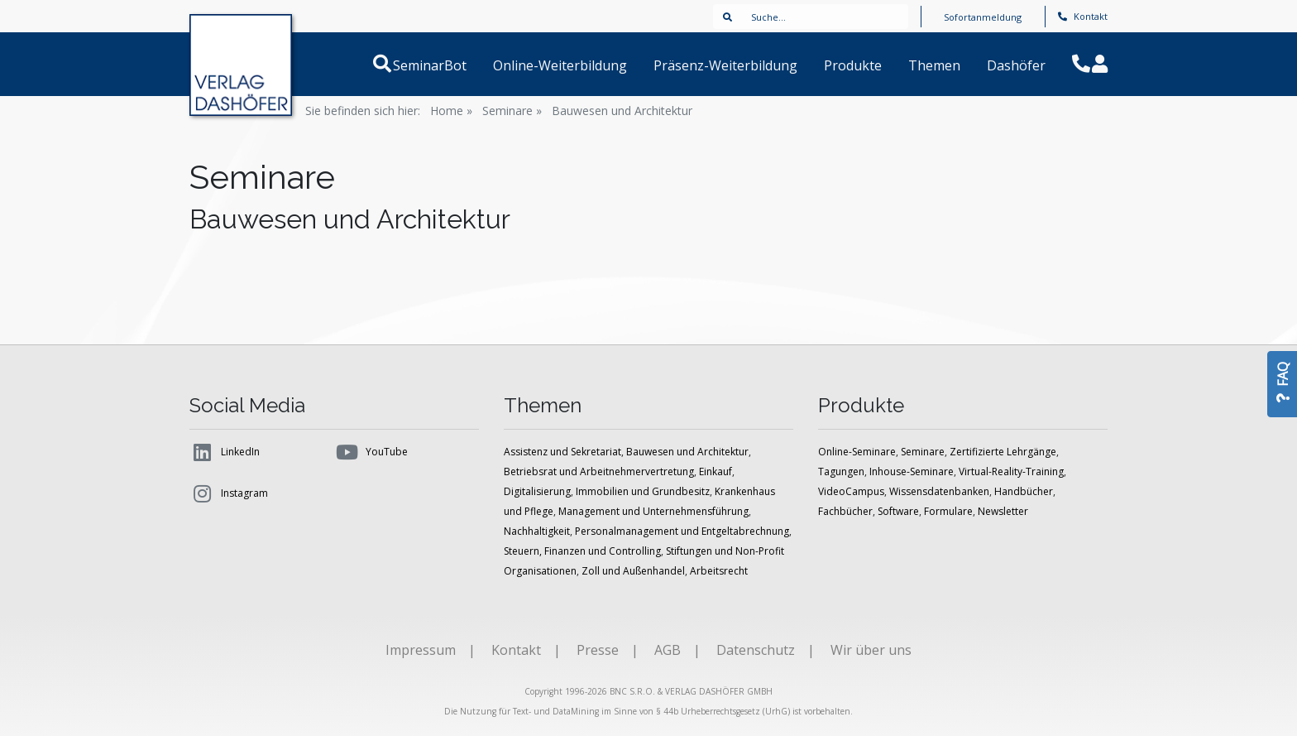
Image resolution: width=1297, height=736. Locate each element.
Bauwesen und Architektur (622, 110)
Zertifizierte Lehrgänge (1003, 452)
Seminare (923, 452)
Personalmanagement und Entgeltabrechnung (682, 531)
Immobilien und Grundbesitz (643, 491)
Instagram (228, 493)
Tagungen (841, 471)
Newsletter (1003, 511)
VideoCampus (851, 491)
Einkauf (715, 471)
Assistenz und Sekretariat (562, 452)
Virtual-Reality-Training (1011, 471)
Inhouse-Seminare (911, 471)
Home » (451, 110)
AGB (667, 650)
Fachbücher (845, 511)
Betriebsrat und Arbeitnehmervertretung (599, 471)
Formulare (948, 511)
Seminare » (512, 110)
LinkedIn (224, 452)
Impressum (420, 650)
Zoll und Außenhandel (633, 571)
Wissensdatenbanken (939, 491)
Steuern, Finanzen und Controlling (582, 551)
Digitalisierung (537, 491)
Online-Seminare (857, 452)
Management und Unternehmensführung (653, 511)
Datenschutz (755, 650)
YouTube (371, 452)
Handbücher (1023, 491)
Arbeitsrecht (719, 571)
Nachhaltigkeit (537, 531)
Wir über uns (871, 650)
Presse (598, 650)
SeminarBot (449, 65)
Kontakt (1083, 16)
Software (898, 511)
